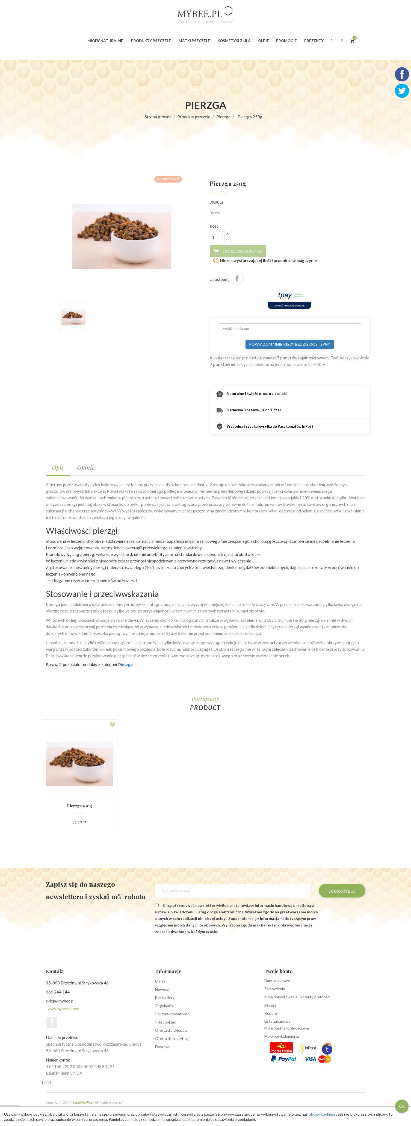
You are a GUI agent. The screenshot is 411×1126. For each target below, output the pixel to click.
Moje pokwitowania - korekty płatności (297, 997)
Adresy (270, 1005)
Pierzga (125, 664)
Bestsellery (165, 997)
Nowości (162, 989)
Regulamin (164, 1005)
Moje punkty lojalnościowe (286, 1028)
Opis (58, 467)
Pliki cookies (165, 1022)
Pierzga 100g (80, 806)
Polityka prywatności (172, 1013)
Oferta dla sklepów (171, 1030)
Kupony (271, 1013)
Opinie (85, 467)
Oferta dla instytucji (172, 1038)
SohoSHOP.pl (82, 1102)
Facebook (51, 1022)
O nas (160, 981)
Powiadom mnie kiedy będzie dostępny (289, 344)
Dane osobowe (277, 980)
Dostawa (162, 1046)
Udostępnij (237, 278)
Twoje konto (278, 971)
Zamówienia (274, 988)
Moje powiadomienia (281, 1036)
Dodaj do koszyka (238, 252)
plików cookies (319, 1114)
